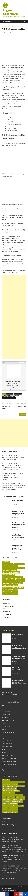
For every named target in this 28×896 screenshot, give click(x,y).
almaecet (23, 563)
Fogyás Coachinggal (11, 12)
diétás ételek (10, 393)
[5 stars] (23, 362)
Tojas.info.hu (6, 611)
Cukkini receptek (7, 609)
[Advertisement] (14, 317)
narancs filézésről (7, 264)
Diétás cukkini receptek (8, 568)
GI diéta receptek (6, 581)
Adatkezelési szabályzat (9, 825)
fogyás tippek (6, 735)
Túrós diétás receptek (7, 591)
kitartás (4, 585)
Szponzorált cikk (6, 770)
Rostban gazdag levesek (9, 761)
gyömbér (22, 581)
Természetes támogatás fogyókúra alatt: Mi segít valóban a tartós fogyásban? (18, 525)
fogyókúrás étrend (20, 578)
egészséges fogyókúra (8, 720)
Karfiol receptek (14, 583)
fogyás (4, 729)
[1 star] (19, 362)
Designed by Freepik (8, 878)
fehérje (4, 578)
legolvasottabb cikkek (12, 585)
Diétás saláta (5, 395)
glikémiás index (15, 581)
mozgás (4, 752)
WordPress (10, 890)
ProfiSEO (9, 692)
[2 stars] (20, 362)
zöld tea (15, 591)
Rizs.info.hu (6, 617)
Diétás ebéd (5, 709)
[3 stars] (21, 362)
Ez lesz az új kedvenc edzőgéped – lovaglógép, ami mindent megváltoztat (19, 513)
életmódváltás (6, 726)
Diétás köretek (17, 393)
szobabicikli (5, 589)
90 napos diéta (6, 561)
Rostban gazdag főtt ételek (9, 755)
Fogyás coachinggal (7, 32)
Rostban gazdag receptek (19, 26)
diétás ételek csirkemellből (8, 574)
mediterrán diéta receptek (9, 398)
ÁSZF (3, 822)
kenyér (20, 583)
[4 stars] (22, 362)
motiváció (5, 749)
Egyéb (3, 723)
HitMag (17, 890)
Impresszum (5, 828)
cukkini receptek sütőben (12, 565)
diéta (3, 706)
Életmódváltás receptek (8, 396)
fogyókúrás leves (11, 578)
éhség (15, 594)
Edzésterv (5, 717)
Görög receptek (6, 583)
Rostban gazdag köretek (9, 758)
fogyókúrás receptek (7, 26)
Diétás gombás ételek (19, 568)
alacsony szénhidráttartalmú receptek (11, 563)
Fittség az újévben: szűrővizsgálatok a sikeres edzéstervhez (18, 535)
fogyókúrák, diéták (7, 741)
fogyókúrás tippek (7, 746)
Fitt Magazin (6, 603)
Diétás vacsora (6, 714)
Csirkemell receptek (8, 606)
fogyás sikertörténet (8, 732)
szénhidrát (11, 589)
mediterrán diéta (6, 587)
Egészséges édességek (7, 576)
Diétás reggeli (6, 711)
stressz (4, 767)
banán (4, 565)
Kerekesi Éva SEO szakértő (9, 694)
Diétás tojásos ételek (7, 572)
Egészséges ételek (14, 395)
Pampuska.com (7, 614)
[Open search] (24, 21)
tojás (16, 589)
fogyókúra (5, 738)
